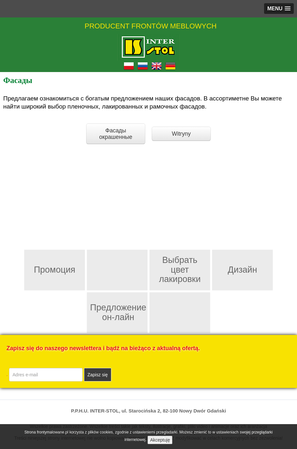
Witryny (181, 134)
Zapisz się (97, 374)
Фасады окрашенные (115, 133)
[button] (279, 8)
